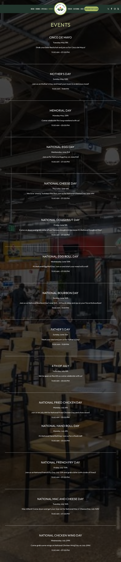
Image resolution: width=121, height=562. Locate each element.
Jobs (82, 9)
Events (51, 9)
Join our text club (91, 9)
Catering (76, 9)
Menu (32, 9)
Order (70, 9)
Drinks (38, 9)
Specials (44, 9)
